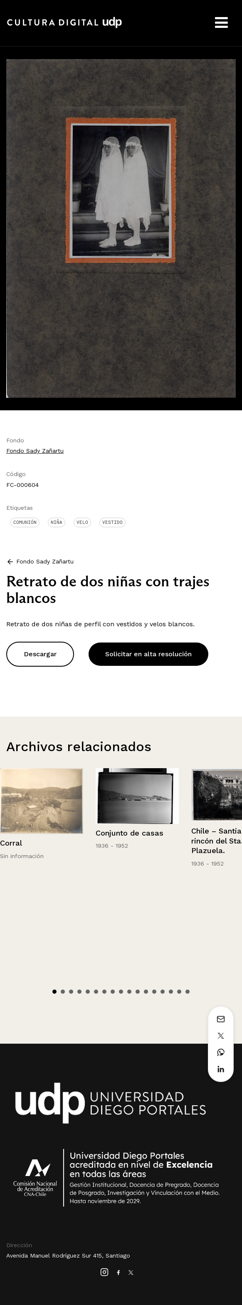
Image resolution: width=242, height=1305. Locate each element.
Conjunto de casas (129, 833)
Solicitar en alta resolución (148, 654)
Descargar (40, 654)
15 (171, 992)
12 (146, 992)
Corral (11, 843)
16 (179, 992)
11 (138, 992)
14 (163, 992)
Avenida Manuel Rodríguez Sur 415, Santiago (68, 1255)
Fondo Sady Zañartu (35, 450)
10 (129, 992)
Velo (82, 522)
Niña (56, 522)
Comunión (25, 522)
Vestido (112, 522)
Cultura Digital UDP (64, 27)
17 (187, 992)
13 (154, 992)
